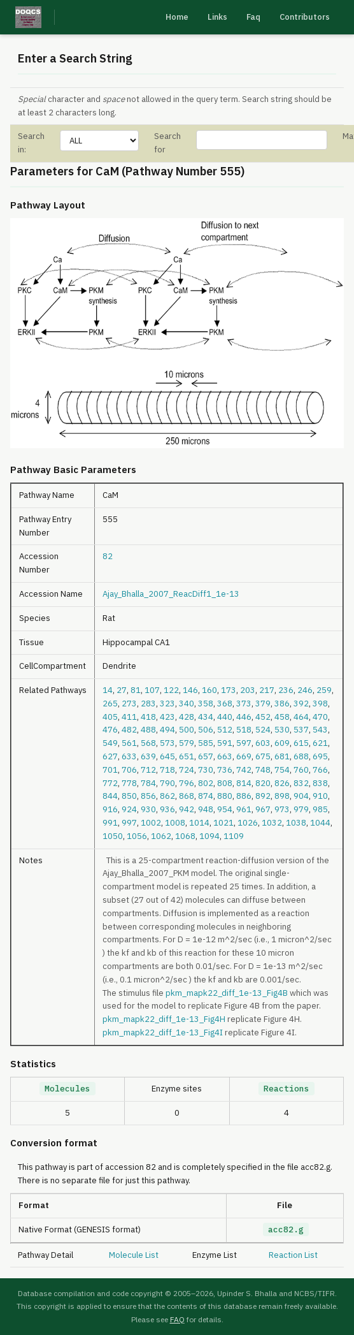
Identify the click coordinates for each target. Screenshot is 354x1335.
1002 (151, 822)
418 (148, 716)
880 (224, 796)
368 (224, 703)
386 (282, 703)
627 (110, 756)
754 (282, 769)
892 (263, 796)
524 (263, 729)
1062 (161, 836)
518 (243, 729)
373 (243, 703)
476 (110, 729)
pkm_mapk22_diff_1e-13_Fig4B (227, 993)
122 (171, 690)
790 (167, 783)
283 (148, 703)
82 (108, 556)
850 (129, 796)
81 (136, 690)
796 (186, 783)
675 (263, 756)
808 (224, 783)
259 (324, 690)
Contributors (305, 16)
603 (263, 743)
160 (209, 690)
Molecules (67, 1088)
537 (301, 729)
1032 (272, 822)
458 (282, 716)
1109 (233, 836)
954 (224, 809)
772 (110, 783)
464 (301, 716)
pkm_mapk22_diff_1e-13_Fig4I (163, 1032)
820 (263, 783)
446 (243, 716)
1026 (247, 822)
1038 (296, 822)
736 (224, 769)
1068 (185, 836)
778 (129, 783)
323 (167, 703)
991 (110, 822)
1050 (113, 836)
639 (148, 756)
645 (167, 756)
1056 (137, 836)
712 (148, 769)
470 (320, 716)
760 (301, 769)
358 (205, 703)
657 (205, 756)
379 (263, 703)
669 (243, 756)
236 (286, 690)
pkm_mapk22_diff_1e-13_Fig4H (164, 1019)
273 (129, 703)
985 (320, 809)
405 (110, 716)
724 (186, 769)
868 (186, 796)
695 (320, 756)
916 (110, 809)
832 (301, 783)
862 (167, 796)
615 (301, 743)
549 (110, 743)
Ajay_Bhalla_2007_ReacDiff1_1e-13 (171, 593)
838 (320, 783)
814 (243, 783)
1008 (175, 822)
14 (108, 690)
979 (301, 809)
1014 (199, 822)
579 (186, 743)
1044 (320, 822)
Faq (253, 16)
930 (148, 809)
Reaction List (293, 1255)
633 (129, 756)
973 (282, 809)
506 (205, 729)
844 (110, 796)
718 (167, 769)
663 (224, 756)
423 (167, 716)
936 (167, 809)
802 (205, 783)
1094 (209, 836)
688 (301, 756)
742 (243, 769)
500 (186, 729)
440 (224, 716)
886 (243, 796)
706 (129, 769)
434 (205, 716)
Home (177, 16)
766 (320, 769)
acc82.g (286, 1229)
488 (148, 729)
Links (217, 16)
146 (190, 690)
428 (186, 716)
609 (282, 743)
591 (224, 743)
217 (266, 690)
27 (122, 690)
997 (129, 822)
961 (243, 809)
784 (148, 783)
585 (205, 743)
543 (320, 729)
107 (152, 690)
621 (320, 743)
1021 (223, 822)
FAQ (177, 1319)
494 (167, 729)
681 (282, 756)
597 (243, 743)
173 (228, 690)
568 (148, 743)
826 (282, 783)
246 (305, 690)
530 (282, 729)
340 (186, 703)
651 (186, 756)
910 (320, 796)
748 (263, 769)
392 (301, 703)
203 (247, 690)
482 (129, 729)
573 (167, 743)
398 (320, 703)
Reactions (286, 1088)
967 (263, 809)
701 (110, 769)
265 (110, 703)
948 (205, 809)
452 (263, 716)
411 (129, 716)
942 (186, 809)
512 (224, 729)
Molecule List (134, 1255)
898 (282, 796)
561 (129, 743)
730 (205, 769)
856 (148, 796)
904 (301, 796)
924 (129, 809)
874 (205, 796)
